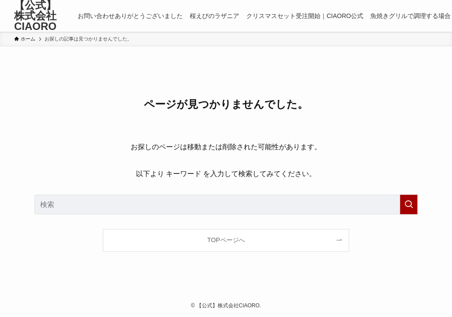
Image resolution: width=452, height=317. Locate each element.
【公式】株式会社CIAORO (35, 16)
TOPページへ (226, 239)
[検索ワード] (226, 204)
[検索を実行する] (409, 204)
